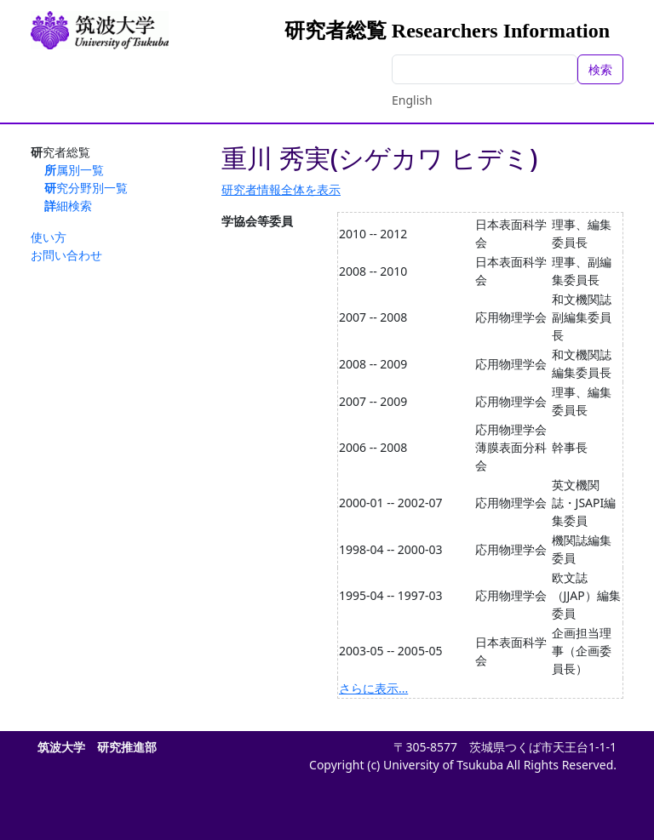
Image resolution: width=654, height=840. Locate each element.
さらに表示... (373, 688)
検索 (600, 69)
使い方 (48, 237)
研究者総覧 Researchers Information (447, 31)
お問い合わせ (66, 255)
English (412, 100)
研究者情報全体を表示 (281, 189)
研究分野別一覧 (86, 188)
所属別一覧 (74, 170)
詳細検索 (68, 205)
